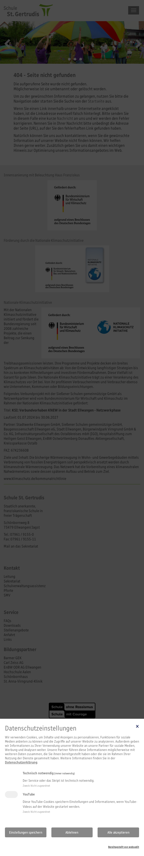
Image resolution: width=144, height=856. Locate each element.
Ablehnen (71, 832)
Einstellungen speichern (25, 832)
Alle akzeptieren (118, 832)
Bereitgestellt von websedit (123, 847)
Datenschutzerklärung (21, 762)
